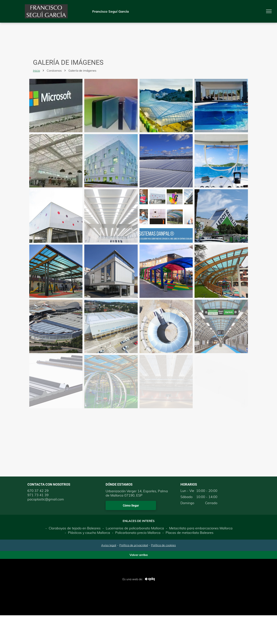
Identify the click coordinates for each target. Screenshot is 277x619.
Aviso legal (108, 545)
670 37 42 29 (38, 491)
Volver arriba (139, 555)
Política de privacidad (133, 545)
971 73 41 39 (38, 495)
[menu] (269, 11)
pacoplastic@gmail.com (45, 499)
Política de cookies (163, 545)
